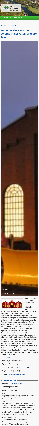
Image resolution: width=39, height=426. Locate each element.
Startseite (6, 18)
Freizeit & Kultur (16, 383)
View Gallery (9, 293)
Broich (26, 367)
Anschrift (7, 358)
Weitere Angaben (10, 380)
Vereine (13, 25)
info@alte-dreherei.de (16, 374)
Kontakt (18, 18)
